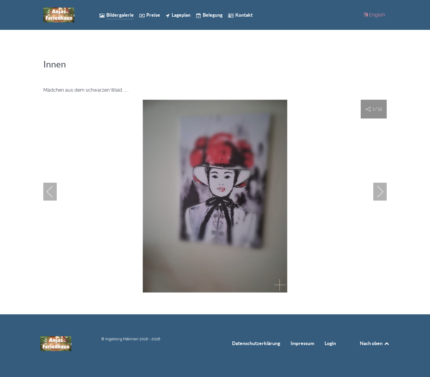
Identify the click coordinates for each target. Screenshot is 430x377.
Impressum (302, 343)
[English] (374, 15)
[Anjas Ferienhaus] (62, 14)
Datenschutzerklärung (256, 343)
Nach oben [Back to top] (375, 343)
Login (330, 343)
